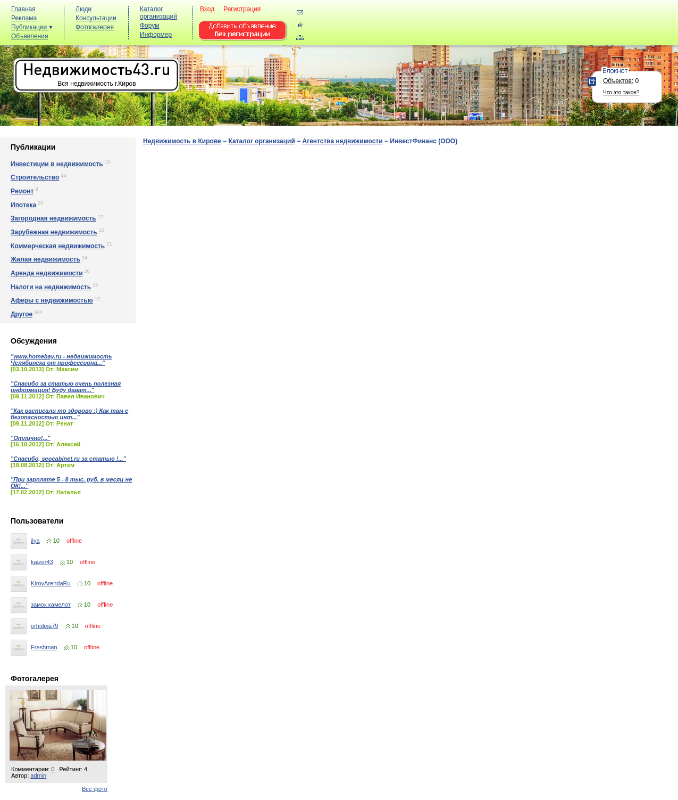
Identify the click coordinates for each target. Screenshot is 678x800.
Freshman (44, 647)
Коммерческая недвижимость (58, 246)
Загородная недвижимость (53, 218)
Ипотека (23, 205)
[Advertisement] (481, 27)
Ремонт (22, 191)
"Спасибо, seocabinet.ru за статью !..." (68, 458)
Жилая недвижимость (45, 259)
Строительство (35, 177)
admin (38, 775)
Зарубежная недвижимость (54, 232)
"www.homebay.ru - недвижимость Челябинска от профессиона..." (61, 359)
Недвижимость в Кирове (182, 141)
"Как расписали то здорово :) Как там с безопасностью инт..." (69, 413)
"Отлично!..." (31, 438)
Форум (149, 25)
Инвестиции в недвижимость (57, 164)
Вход (207, 9)
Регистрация (242, 9)
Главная (23, 9)
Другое (21, 314)
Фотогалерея (95, 27)
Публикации (32, 27)
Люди (83, 9)
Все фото (94, 789)
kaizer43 (42, 562)
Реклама (24, 18)
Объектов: (618, 81)
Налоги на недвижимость (51, 287)
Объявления (29, 36)
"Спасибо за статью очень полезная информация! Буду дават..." (66, 386)
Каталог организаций (158, 12)
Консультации (96, 18)
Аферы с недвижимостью (52, 300)
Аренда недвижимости (47, 273)
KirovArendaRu (51, 583)
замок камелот (51, 604)
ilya (35, 540)
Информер (156, 34)
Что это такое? (621, 92)
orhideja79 (44, 626)
